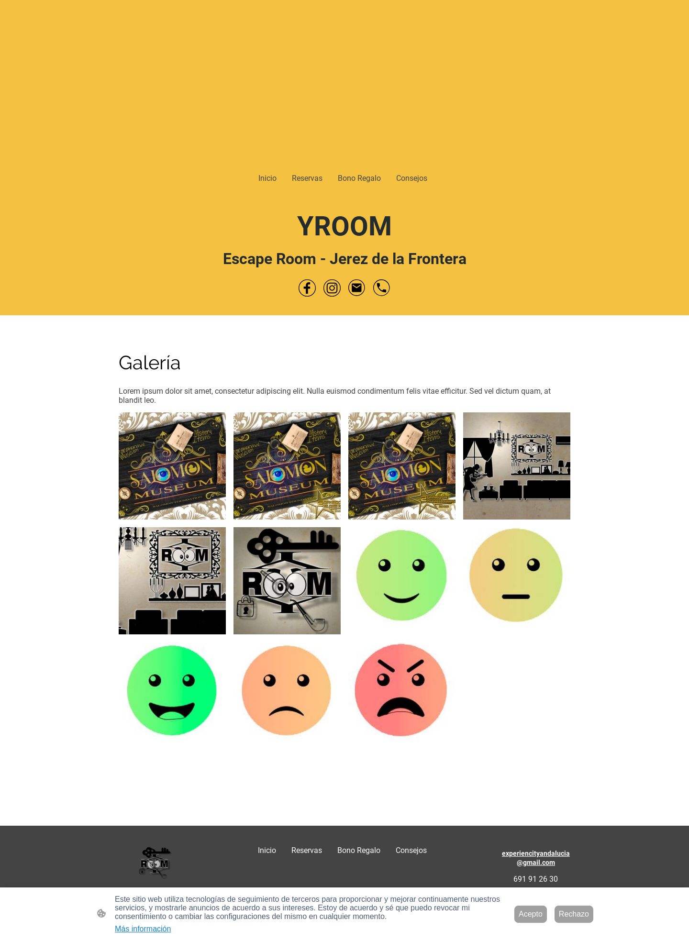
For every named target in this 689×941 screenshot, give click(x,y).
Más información (143, 929)
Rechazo (574, 914)
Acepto (531, 914)
